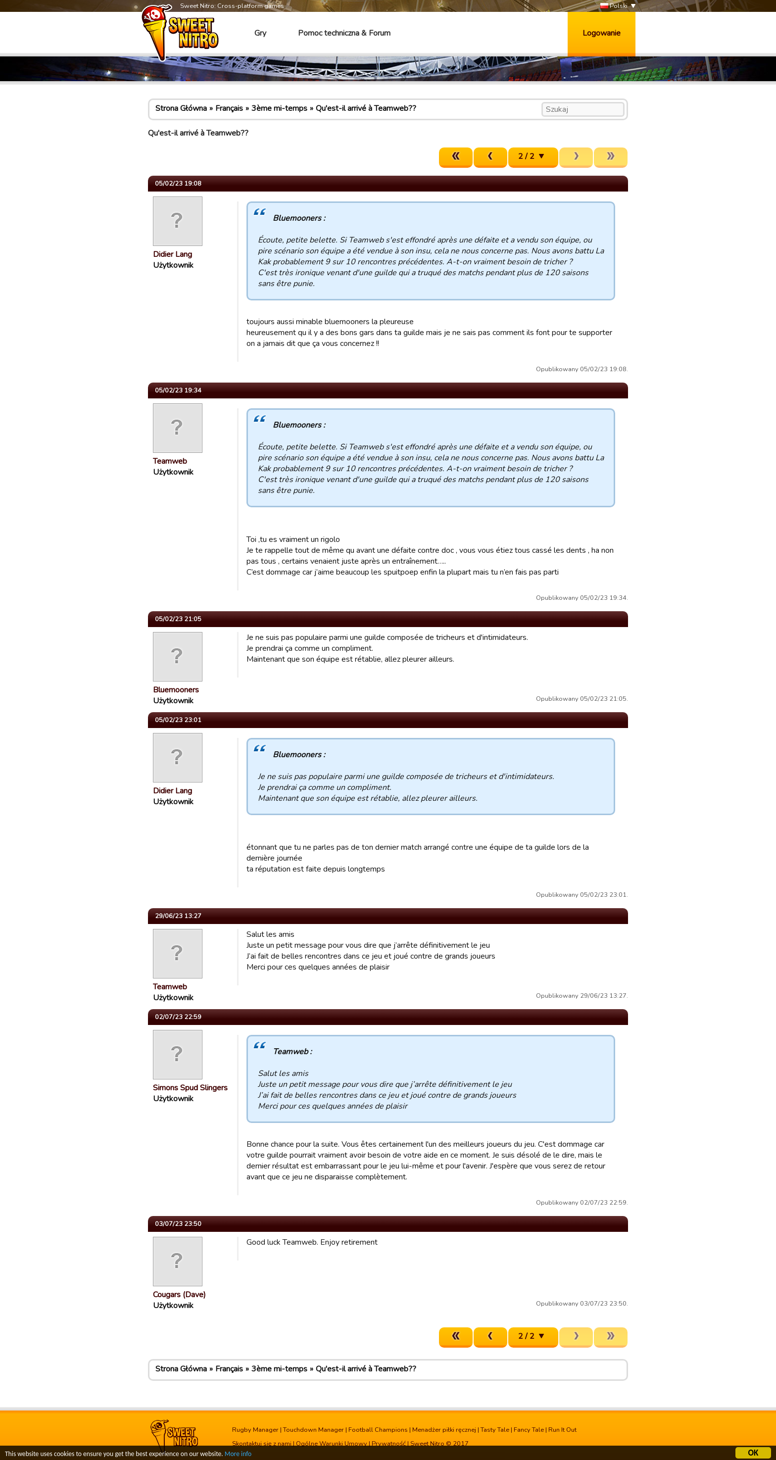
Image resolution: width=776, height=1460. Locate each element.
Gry (260, 33)
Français (229, 108)
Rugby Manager (255, 1429)
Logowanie (601, 33)
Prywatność (389, 1443)
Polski (614, 6)
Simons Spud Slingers (190, 1087)
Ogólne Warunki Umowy (331, 1443)
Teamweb (170, 461)
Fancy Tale (529, 1429)
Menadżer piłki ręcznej (444, 1429)
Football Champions (378, 1429)
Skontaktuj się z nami (261, 1443)
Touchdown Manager (313, 1429)
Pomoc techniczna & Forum (344, 33)
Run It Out (562, 1429)
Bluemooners (176, 689)
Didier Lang (172, 254)
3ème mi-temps (279, 108)
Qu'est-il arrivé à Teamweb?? (366, 108)
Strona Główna (181, 108)
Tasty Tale (495, 1429)
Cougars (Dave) (179, 1294)
